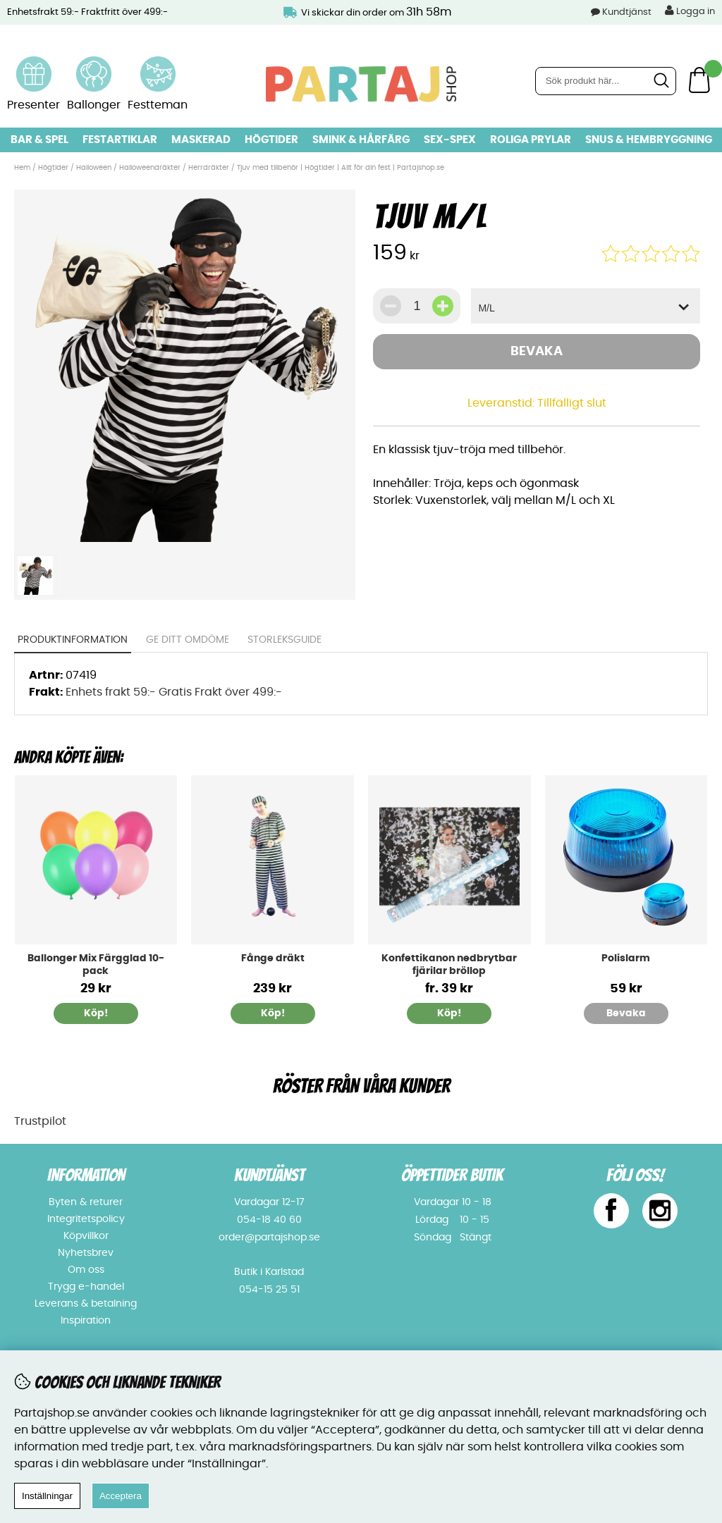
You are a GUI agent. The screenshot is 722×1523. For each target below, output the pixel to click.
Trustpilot (40, 1121)
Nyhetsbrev (86, 1253)
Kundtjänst (626, 12)
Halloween (93, 167)
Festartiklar (119, 140)
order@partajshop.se (269, 1238)
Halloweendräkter (149, 167)
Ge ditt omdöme (187, 640)
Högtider (271, 140)
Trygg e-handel (86, 1287)
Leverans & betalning (86, 1304)
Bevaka (536, 351)
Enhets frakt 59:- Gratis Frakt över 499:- (174, 692)
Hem (22, 167)
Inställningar (47, 1496)
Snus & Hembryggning (648, 140)
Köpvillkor (86, 1236)
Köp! (449, 1013)
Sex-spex (450, 140)
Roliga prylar (530, 140)
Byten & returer (86, 1202)
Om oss (86, 1270)
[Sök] (605, 81)
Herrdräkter (208, 167)
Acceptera (120, 1496)
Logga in (690, 10)
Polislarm (625, 958)
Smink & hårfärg (361, 140)
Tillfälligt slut (571, 403)
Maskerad (201, 140)
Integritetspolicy (86, 1219)
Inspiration (86, 1321)
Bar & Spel (39, 140)
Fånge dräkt (273, 958)
